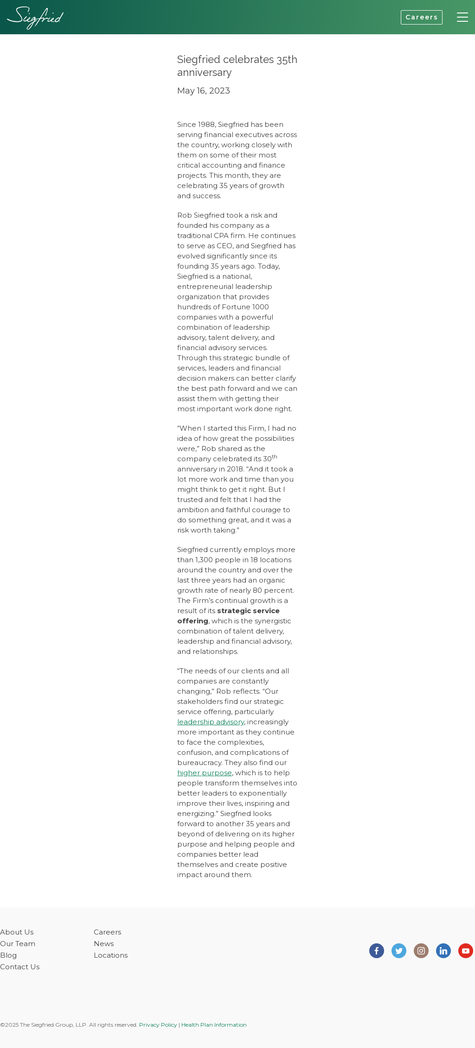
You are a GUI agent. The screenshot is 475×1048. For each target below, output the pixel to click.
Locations (111, 955)
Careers (421, 17)
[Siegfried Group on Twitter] (399, 950)
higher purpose (204, 772)
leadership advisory (210, 721)
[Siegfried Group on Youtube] (465, 950)
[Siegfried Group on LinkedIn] (443, 950)
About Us (16, 932)
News (104, 943)
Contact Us (19, 966)
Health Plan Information (214, 1024)
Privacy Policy (158, 1024)
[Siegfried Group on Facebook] (376, 950)
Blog (8, 955)
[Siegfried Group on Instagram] (421, 950)
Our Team (17, 943)
